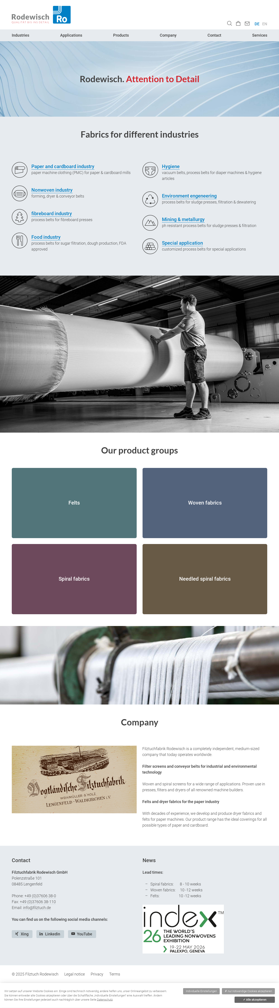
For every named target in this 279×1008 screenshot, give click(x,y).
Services (259, 35)
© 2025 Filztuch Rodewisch (35, 974)
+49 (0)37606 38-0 (40, 896)
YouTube (84, 934)
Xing (25, 934)
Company (168, 35)
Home (238, 23)
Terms (114, 974)
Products (121, 35)
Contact (247, 23)
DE (257, 24)
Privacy (97, 974)
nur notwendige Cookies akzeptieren (248, 991)
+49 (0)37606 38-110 (38, 901)
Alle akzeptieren (254, 999)
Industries (20, 35)
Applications (71, 35)
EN (264, 24)
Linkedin (52, 934)
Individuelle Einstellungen (201, 991)
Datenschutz (105, 999)
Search (229, 23)
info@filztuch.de (37, 907)
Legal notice (74, 974)
